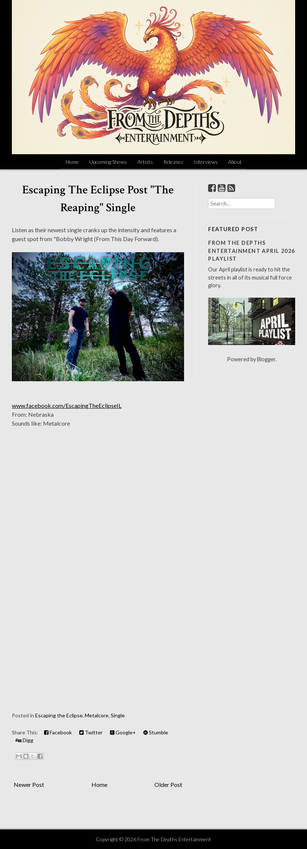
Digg (24, 740)
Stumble (155, 732)
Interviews (206, 162)
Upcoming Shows (108, 162)
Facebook (58, 732)
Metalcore (97, 715)
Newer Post (29, 784)
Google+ (123, 732)
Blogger (266, 359)
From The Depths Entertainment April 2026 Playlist (251, 251)
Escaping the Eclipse (59, 715)
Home (72, 162)
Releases (173, 162)
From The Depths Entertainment (174, 839)
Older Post (168, 784)
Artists (145, 162)
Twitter (91, 732)
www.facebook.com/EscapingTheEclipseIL (66, 405)
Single (118, 715)
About (235, 162)
